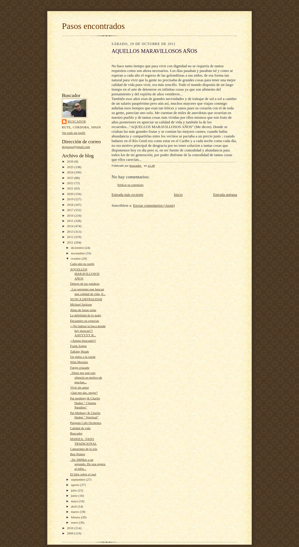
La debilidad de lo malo (85, 315)
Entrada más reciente (127, 194)
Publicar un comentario (130, 185)
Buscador (77, 121)
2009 (70, 533)
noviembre (78, 253)
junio (75, 495)
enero (75, 522)
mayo (75, 501)
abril (74, 506)
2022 (70, 183)
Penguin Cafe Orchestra (85, 423)
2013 (70, 231)
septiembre (78, 479)
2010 (70, 528)
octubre (76, 258)
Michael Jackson (81, 304)
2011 (70, 242)
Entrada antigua (225, 194)
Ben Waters (77, 454)
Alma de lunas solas (83, 310)
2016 (70, 215)
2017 (70, 210)
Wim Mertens (79, 362)
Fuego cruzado (79, 367)
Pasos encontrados (93, 26)
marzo (75, 511)
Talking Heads (79, 351)
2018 (70, 204)
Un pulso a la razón (82, 356)
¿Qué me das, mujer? (84, 392)
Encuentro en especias (84, 320)
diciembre (78, 247)
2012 (70, 237)
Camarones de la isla (83, 449)
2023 (70, 178)
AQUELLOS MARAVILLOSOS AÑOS (85, 274)
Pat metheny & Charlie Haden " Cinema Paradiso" (85, 402)
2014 (70, 226)
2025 (70, 167)
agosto (75, 484)
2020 (70, 194)
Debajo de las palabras (85, 283)
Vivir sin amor (79, 387)
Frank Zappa (78, 346)
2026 (70, 161)
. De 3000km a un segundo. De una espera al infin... (87, 464)
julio (74, 490)
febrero (76, 517)
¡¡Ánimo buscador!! (83, 340)
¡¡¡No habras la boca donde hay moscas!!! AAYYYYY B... (88, 330)
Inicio (178, 194)
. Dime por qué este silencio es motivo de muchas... (86, 377)
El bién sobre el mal (83, 474)
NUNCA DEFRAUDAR (86, 299)
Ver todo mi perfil (73, 132)
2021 (70, 188)
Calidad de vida (80, 428)
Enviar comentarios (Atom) (154, 205)
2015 (70, 220)
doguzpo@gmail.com (76, 147)
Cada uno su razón (82, 263)
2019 (70, 199)
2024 (70, 172)
